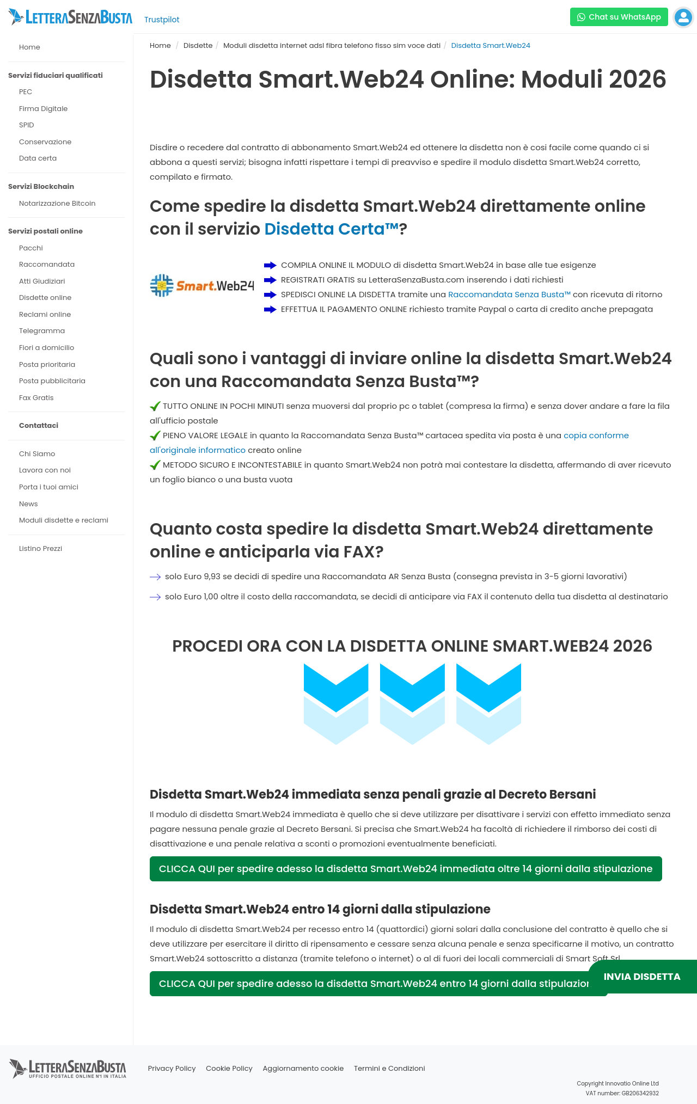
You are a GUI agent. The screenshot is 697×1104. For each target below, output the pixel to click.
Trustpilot (162, 19)
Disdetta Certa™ (331, 229)
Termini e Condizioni (389, 1068)
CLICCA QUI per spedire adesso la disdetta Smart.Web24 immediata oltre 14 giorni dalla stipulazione (406, 868)
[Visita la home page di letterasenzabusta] (70, 17)
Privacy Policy (172, 1068)
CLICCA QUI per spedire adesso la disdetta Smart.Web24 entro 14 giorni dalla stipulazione (378, 983)
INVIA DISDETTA (642, 976)
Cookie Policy (229, 1068)
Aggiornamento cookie (303, 1068)
